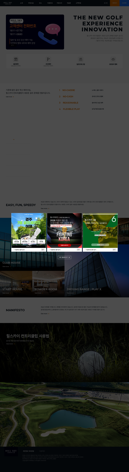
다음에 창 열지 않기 (20, 250)
